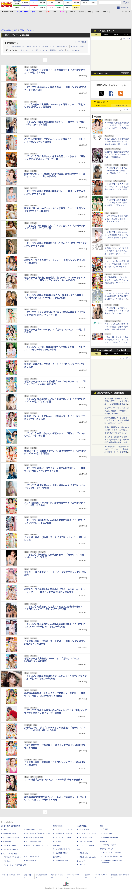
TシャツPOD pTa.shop (112, 852)
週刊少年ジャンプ (18, 46)
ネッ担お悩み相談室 (10, 850)
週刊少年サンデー (48, 46)
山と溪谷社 (57, 845)
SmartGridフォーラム (34, 829)
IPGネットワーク (106, 849)
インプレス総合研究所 (11, 837)
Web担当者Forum (9, 833)
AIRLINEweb (84, 829)
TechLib (82, 864)
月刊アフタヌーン (41, 50)
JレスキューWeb (85, 841)
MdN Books (83, 853)
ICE (101, 826)
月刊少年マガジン (27, 50)
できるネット (8, 861)
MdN (78, 850)
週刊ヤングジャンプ (33, 46)
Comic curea (107, 833)
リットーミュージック (64, 829)
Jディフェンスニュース (87, 833)
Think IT (6, 829)
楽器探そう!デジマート (64, 833)
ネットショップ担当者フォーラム (38, 833)
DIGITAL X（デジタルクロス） (37, 845)
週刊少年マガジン (62, 46)
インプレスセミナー (33, 841)
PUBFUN (103, 841)
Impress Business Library (35, 837)
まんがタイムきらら (73, 50)
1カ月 (126, 34)
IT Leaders (7, 841)
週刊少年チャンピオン (57, 50)
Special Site (102, 74)
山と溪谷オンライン (63, 849)
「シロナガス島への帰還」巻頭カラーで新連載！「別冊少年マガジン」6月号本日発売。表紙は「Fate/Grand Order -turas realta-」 (117, 266)
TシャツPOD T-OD (63, 837)
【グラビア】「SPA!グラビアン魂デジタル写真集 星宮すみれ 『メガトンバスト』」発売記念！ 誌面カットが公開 (117, 313)
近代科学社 (57, 857)
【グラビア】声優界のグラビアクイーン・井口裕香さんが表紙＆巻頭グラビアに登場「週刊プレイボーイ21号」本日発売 (117, 189)
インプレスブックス (33, 856)
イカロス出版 (81, 826)
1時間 (96, 34)
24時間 (105, 34)
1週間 (116, 34)
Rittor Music (57, 826)
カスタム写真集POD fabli (112, 856)
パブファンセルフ (109, 845)
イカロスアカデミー (86, 845)
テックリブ (81, 861)
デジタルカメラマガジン (12, 857)
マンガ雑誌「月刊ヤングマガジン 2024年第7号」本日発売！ (53, 779)
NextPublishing (31, 860)
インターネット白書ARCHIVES (14, 865)
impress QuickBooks (110, 837)
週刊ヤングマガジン (77, 46)
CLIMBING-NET (61, 853)
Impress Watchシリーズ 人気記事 (111, 350)
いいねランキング (121, 106)
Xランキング (102, 102)
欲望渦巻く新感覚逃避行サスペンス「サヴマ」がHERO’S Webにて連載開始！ (117, 154)
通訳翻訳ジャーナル (86, 837)
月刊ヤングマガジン (12, 50)
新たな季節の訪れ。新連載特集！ (111, 393)
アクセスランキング (105, 31)
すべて (7, 46)
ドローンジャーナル (10, 845)
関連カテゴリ (13, 43)
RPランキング (101, 106)
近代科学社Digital (62, 860)
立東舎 (58, 841)
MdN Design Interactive (87, 857)
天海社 (105, 829)
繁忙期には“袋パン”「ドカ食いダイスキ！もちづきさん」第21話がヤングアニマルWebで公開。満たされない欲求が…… (117, 253)
